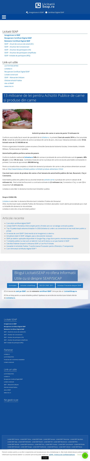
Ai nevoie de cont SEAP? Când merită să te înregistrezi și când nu (30, 233)
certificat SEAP (45, 295)
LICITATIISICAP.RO (11, 66)
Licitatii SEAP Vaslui (37, 439)
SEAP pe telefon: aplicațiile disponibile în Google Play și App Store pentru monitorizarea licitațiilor (42, 238)
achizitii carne (49, 180)
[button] (85, 456)
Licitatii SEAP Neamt (37, 442)
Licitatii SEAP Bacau (76, 447)
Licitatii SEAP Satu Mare (76, 439)
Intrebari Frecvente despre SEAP (69, 285)
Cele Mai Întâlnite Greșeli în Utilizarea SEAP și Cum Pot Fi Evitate (30, 243)
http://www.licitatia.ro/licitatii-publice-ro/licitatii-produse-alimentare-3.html (35, 169)
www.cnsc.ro (8, 86)
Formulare (12, 285)
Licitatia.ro (8, 69)
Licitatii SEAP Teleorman (62, 439)
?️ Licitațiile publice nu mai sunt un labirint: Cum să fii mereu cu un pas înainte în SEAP (37, 241)
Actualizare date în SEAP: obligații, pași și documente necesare (29, 236)
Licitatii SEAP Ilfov (73, 442)
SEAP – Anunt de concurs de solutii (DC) (19, 44)
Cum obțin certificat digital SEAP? (18, 223)
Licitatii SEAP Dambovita (39, 447)
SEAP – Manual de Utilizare (14, 77)
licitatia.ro (45, 137)
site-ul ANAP (9, 83)
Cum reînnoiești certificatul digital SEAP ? (21, 249)
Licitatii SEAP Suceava (49, 439)
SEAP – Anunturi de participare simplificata (20, 53)
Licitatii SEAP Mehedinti (24, 442)
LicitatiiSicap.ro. (70, 295)
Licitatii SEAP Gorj (39, 444)
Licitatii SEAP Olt (48, 442)
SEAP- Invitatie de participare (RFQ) (17, 56)
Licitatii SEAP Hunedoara (27, 444)
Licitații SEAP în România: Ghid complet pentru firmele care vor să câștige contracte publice (39, 226)
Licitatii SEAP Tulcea (25, 439)
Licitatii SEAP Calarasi (64, 447)
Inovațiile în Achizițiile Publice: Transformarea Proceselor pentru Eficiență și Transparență (39, 246)
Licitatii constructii (11, 75)
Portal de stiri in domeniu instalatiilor (14, 359)
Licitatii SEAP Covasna (51, 444)
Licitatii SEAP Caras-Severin (65, 444)
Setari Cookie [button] (81, 455)
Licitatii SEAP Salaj (12, 442)
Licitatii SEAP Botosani (14, 447)
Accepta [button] (45, 458)
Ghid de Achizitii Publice (13, 80)
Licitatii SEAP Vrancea (13, 439)
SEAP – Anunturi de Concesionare (16, 47)
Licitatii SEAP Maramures (60, 442)
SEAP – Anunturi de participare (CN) (17, 50)
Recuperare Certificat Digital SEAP (17, 72)
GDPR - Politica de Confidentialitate (62, 455)
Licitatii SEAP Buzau (52, 447)
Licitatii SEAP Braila (79, 444)
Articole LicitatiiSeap (27, 285)
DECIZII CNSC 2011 (46, 285)
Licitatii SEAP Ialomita (13, 444)
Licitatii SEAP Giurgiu (26, 447)
